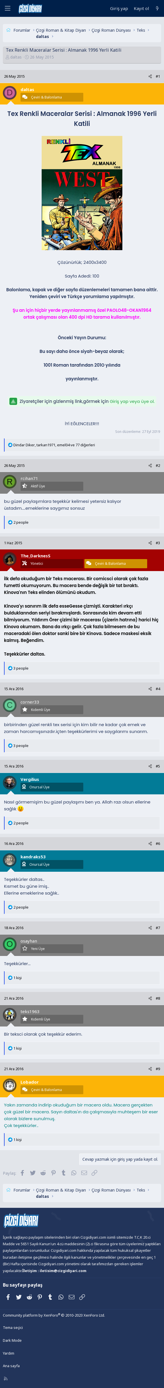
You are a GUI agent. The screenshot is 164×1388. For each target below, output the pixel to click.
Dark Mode (12, 1340)
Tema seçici (13, 1327)
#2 (158, 465)
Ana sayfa (11, 1365)
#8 (158, 998)
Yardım (8, 1353)
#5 (158, 766)
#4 (158, 688)
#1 (158, 76)
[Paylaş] (150, 76)
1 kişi (17, 977)
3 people (21, 668)
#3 (158, 542)
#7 (158, 927)
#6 (158, 843)
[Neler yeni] (157, 8)
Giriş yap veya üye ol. (132, 401)
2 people (21, 522)
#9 (158, 1068)
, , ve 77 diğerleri (54, 444)
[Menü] (7, 8)
